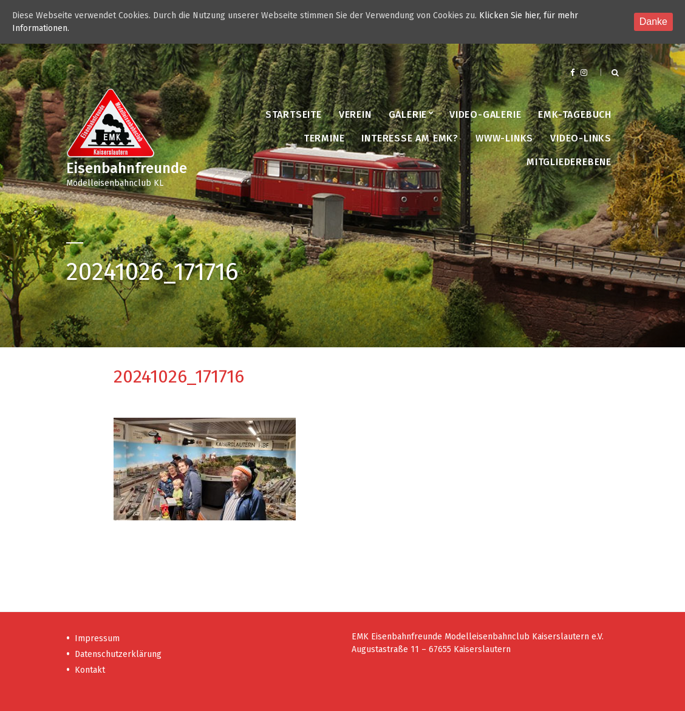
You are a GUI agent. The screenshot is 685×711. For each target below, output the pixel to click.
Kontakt (90, 670)
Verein (355, 114)
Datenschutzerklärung (118, 654)
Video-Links (581, 138)
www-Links (504, 138)
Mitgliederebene (569, 162)
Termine (324, 138)
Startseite (293, 114)
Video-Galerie (485, 114)
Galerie (408, 114)
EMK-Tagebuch (575, 114)
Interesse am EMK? (409, 138)
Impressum (97, 638)
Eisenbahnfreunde (126, 168)
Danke (653, 21)
